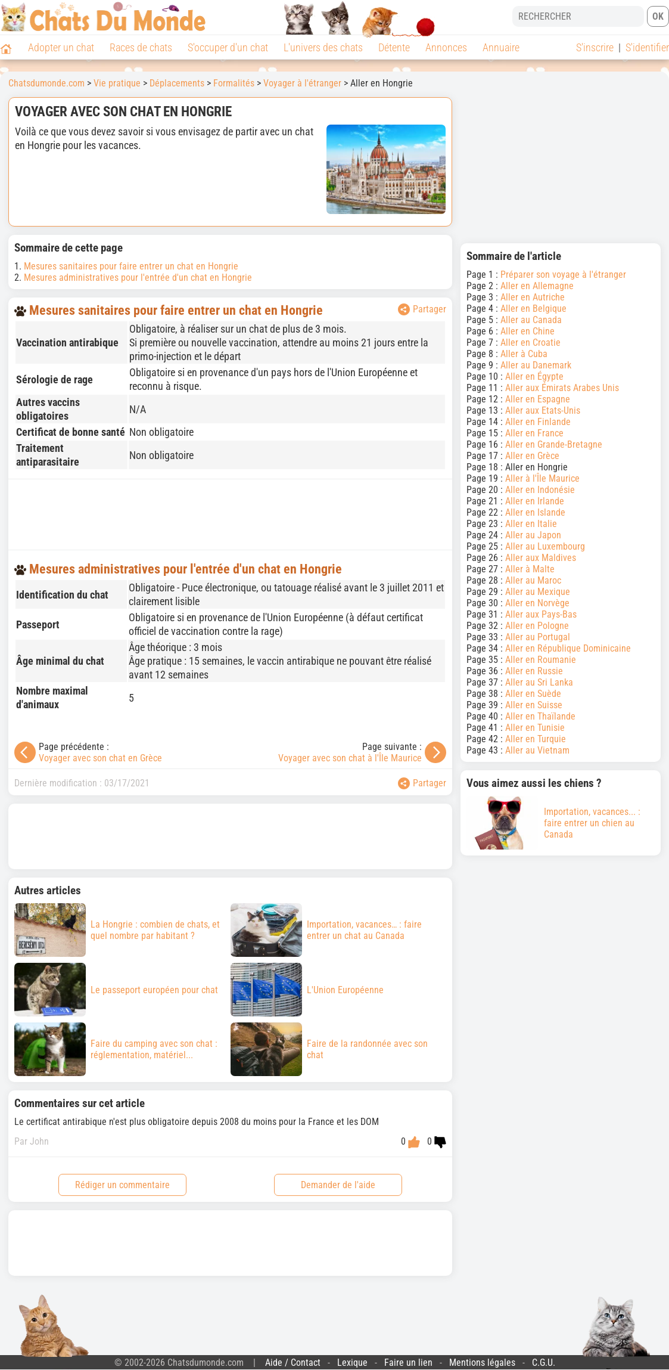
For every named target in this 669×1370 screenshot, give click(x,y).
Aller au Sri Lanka (539, 682)
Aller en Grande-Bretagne (553, 444)
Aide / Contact (293, 1362)
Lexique (352, 1362)
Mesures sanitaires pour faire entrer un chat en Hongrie (131, 266)
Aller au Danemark (535, 365)
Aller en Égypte (534, 376)
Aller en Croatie (530, 342)
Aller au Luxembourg (545, 546)
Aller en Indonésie (540, 489)
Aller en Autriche (532, 297)
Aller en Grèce (532, 455)
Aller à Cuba (523, 353)
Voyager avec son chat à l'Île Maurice (350, 758)
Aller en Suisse (533, 705)
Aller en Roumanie (540, 659)
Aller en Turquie (535, 739)
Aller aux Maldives (540, 557)
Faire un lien (408, 1362)
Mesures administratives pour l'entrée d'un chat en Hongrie (138, 277)
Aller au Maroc (533, 580)
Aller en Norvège (537, 603)
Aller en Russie (534, 671)
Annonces (446, 47)
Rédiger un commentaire (122, 1185)
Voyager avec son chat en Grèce (100, 758)
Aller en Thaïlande (540, 716)
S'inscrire (595, 47)
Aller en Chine (527, 331)
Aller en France (534, 433)
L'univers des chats (323, 47)
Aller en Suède (533, 693)
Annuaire (501, 47)
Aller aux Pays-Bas (541, 614)
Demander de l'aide (338, 1185)
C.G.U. (543, 1362)
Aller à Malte (530, 569)
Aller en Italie (531, 523)
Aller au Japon (533, 535)
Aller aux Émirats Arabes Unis (562, 387)
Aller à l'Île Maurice (542, 478)
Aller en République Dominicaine (568, 648)
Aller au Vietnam (537, 750)
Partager (422, 309)
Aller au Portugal (537, 637)
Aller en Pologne (537, 625)
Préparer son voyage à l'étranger (563, 274)
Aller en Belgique (533, 308)
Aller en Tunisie (535, 727)
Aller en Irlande (534, 501)
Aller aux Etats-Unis (542, 410)
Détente (394, 47)
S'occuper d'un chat (228, 47)
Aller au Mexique (537, 591)
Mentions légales (482, 1362)
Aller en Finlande (538, 421)
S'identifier (647, 47)
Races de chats (141, 47)
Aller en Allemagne (537, 286)
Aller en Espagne (537, 399)
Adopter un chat (61, 47)
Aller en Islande (535, 512)
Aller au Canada (531, 320)
